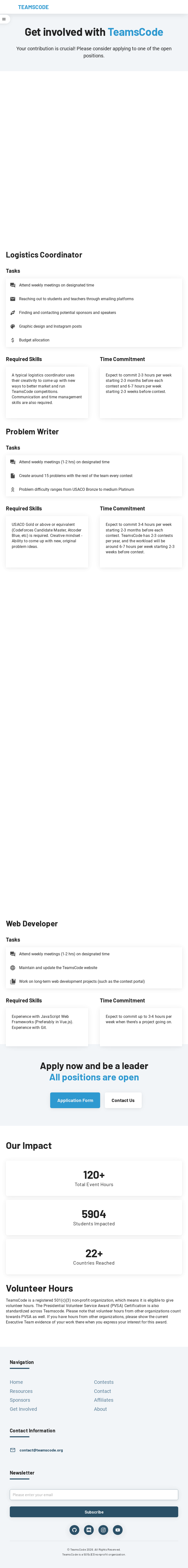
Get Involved (23, 1409)
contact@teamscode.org (41, 1450)
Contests (104, 1382)
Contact (102, 1391)
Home (16, 1382)
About (100, 1409)
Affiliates (103, 1400)
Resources (21, 1391)
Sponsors (20, 1400)
